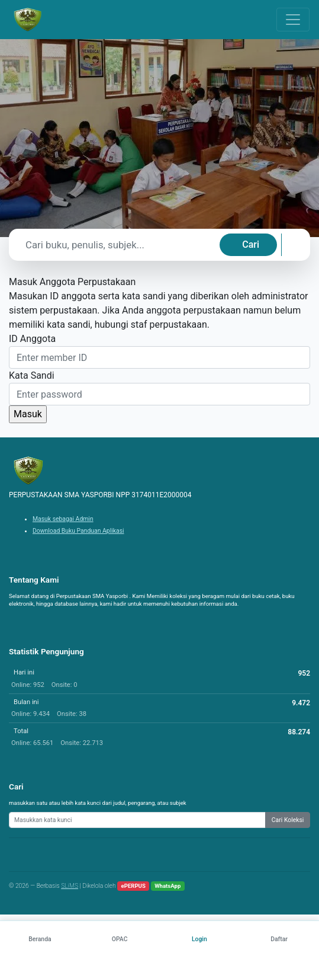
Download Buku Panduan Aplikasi (78, 531)
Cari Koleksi (288, 820)
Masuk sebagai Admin (63, 519)
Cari (250, 244)
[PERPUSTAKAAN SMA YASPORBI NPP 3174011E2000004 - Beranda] (27, 19)
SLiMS (69, 886)
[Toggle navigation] (293, 19)
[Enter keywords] (137, 820)
